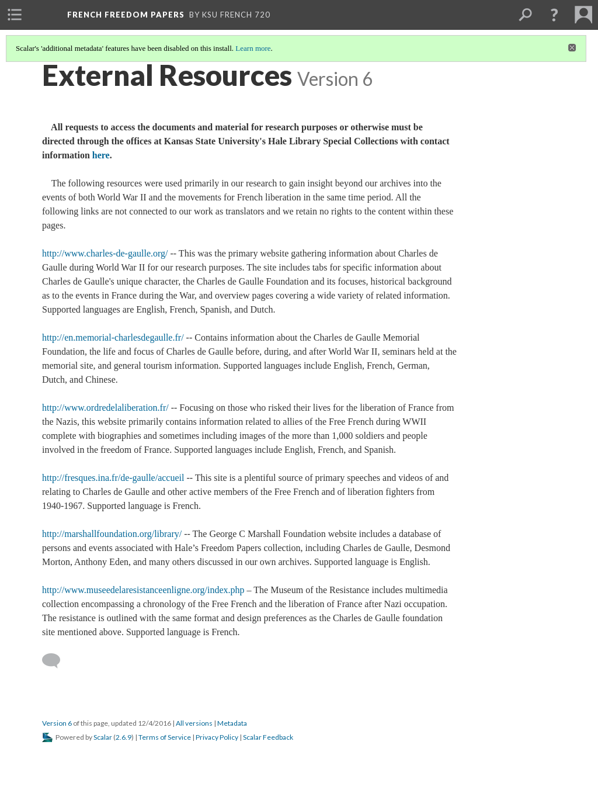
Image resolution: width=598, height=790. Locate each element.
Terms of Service (164, 737)
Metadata (232, 723)
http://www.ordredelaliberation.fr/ (105, 408)
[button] (554, 14)
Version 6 (57, 723)
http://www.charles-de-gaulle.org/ (105, 253)
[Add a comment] (56, 660)
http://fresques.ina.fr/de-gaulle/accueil (113, 478)
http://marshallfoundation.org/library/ (112, 534)
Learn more (252, 48)
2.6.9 (123, 737)
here (101, 155)
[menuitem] (14, 14)
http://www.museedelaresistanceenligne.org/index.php (143, 590)
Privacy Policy (217, 737)
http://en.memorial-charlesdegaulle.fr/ (113, 337)
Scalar (102, 737)
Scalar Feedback (268, 737)
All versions (194, 723)
